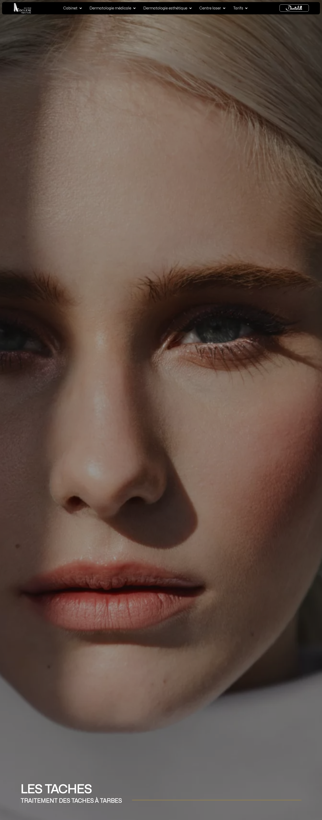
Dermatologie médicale (113, 7)
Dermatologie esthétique (167, 7)
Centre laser (212, 7)
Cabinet (72, 7)
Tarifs (240, 7)
